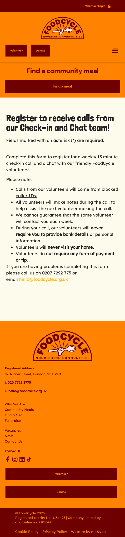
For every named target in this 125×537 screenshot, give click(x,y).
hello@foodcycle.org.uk (43, 279)
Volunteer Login (95, 6)
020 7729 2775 (19, 382)
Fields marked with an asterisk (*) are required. (55, 140)
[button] (115, 51)
